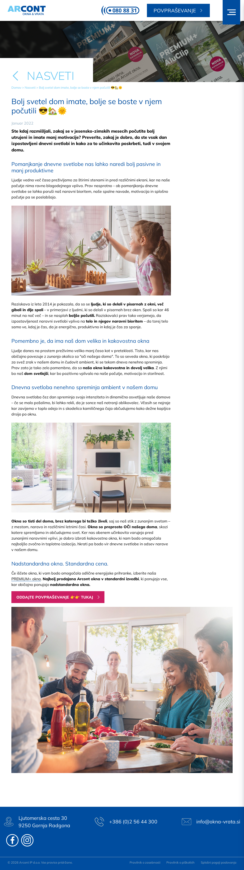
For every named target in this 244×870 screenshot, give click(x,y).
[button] (231, 12)
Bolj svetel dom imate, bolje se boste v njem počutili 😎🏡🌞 (80, 87)
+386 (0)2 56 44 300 (133, 821)
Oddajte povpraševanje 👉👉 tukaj (54, 597)
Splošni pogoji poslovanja (218, 862)
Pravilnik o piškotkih (180, 862)
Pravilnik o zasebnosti (145, 862)
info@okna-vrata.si (218, 821)
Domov (16, 87)
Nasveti (30, 87)
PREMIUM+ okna (26, 578)
